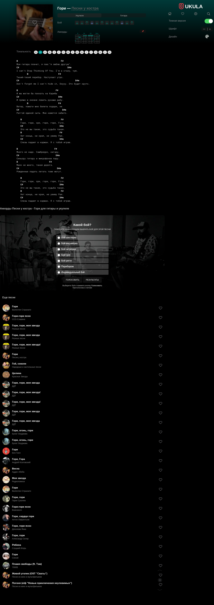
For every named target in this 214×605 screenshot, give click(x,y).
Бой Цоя (65, 255)
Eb (82, 52)
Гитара (123, 15)
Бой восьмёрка (69, 243)
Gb (100, 52)
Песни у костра (85, 8)
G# (110, 52)
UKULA (194, 6)
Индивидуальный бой (73, 272)
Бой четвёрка (68, 249)
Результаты (92, 280)
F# (96, 52)
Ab (36, 52)
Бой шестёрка (68, 237)
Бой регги (66, 260)
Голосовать (72, 280)
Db (68, 52)
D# (77, 52)
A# (45, 52)
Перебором (67, 266)
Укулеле (80, 15)
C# (63, 52)
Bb (49, 52)
